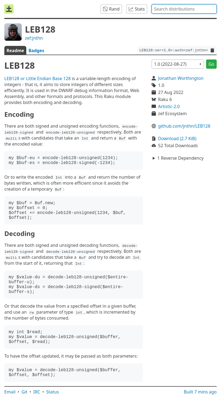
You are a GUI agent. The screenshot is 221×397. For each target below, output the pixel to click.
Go (211, 64)
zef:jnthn (34, 38)
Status (52, 392)
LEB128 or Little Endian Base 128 (37, 78)
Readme (15, 50)
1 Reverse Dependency (180, 158)
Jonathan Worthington (180, 78)
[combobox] (184, 9)
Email (9, 392)
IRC (36, 392)
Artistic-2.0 (169, 106)
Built (200, 392)
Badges (36, 50)
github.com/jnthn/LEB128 (184, 126)
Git (24, 392)
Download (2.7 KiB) (177, 138)
